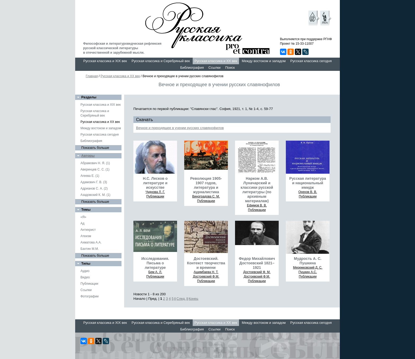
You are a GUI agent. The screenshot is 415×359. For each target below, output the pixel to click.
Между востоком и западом (264, 61)
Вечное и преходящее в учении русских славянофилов (180, 128)
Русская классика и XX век (216, 61)
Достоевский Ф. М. (256, 272)
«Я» (83, 217)
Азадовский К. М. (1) (95, 195)
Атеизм (85, 236)
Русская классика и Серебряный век (161, 61)
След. (181, 299)
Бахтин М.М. (89, 249)
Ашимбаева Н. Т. (206, 272)
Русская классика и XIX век (105, 61)
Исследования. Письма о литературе (155, 263)
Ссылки (215, 68)
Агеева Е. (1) (89, 176)
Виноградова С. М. (206, 196)
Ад (82, 223)
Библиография (192, 68)
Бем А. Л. (155, 272)
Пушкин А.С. (308, 272)
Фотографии (89, 296)
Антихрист (88, 230)
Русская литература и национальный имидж (307, 183)
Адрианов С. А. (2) (94, 188)
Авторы (87, 156)
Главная (92, 76)
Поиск (230, 68)
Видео (85, 277)
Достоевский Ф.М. (206, 276)
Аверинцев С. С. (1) (94, 169)
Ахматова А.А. (91, 242)
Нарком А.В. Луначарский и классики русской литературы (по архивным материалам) (257, 189)
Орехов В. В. (307, 192)
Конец (193, 299)
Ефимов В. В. (257, 205)
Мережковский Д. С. (307, 267)
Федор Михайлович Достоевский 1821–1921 (257, 263)
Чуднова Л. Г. (155, 192)
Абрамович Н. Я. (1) (95, 163)
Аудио (84, 271)
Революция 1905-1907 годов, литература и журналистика (206, 185)
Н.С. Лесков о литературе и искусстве (155, 183)
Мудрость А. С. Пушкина (308, 260)
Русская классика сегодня (311, 61)
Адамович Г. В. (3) (93, 182)
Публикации (89, 284)
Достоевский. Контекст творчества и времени (206, 263)
